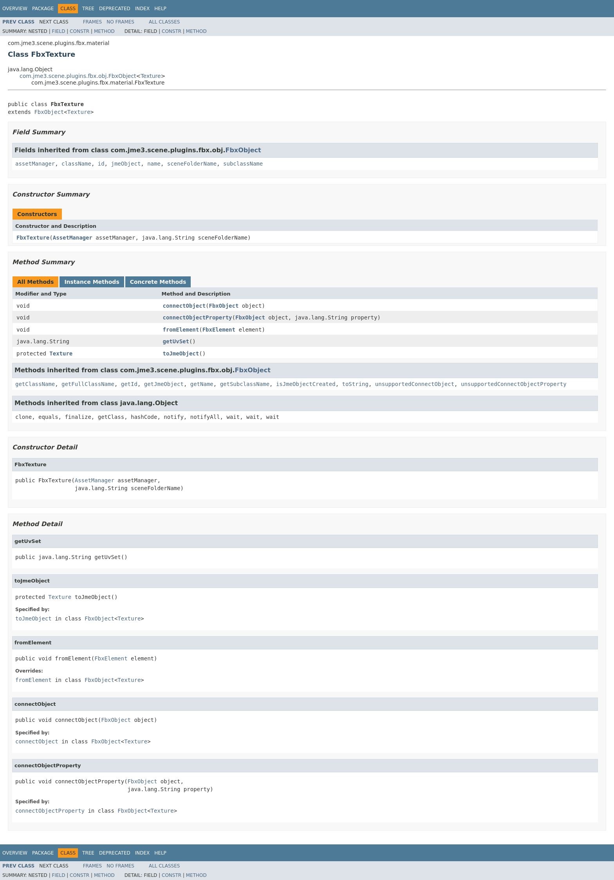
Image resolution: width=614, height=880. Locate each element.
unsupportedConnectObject (414, 384)
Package (43, 8)
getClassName (35, 384)
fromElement (181, 329)
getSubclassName (244, 384)
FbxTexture (32, 237)
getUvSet (176, 341)
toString (355, 384)
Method (104, 31)
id (101, 163)
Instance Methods (91, 282)
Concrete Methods (158, 282)
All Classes (164, 22)
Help (160, 8)
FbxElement (218, 329)
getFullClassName (87, 384)
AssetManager (72, 237)
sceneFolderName (192, 163)
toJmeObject (181, 353)
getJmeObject (164, 384)
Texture (151, 76)
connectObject (184, 306)
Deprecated (114, 8)
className (76, 163)
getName (201, 384)
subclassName (243, 163)
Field (58, 31)
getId (129, 384)
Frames (92, 22)
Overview (14, 8)
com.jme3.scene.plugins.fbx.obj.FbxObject (78, 76)
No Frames (120, 22)
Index (142, 8)
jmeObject (126, 163)
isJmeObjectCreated (306, 384)
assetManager (35, 163)
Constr (79, 31)
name (154, 163)
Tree (88, 8)
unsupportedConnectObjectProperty (514, 384)
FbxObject (49, 112)
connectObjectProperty (197, 317)
